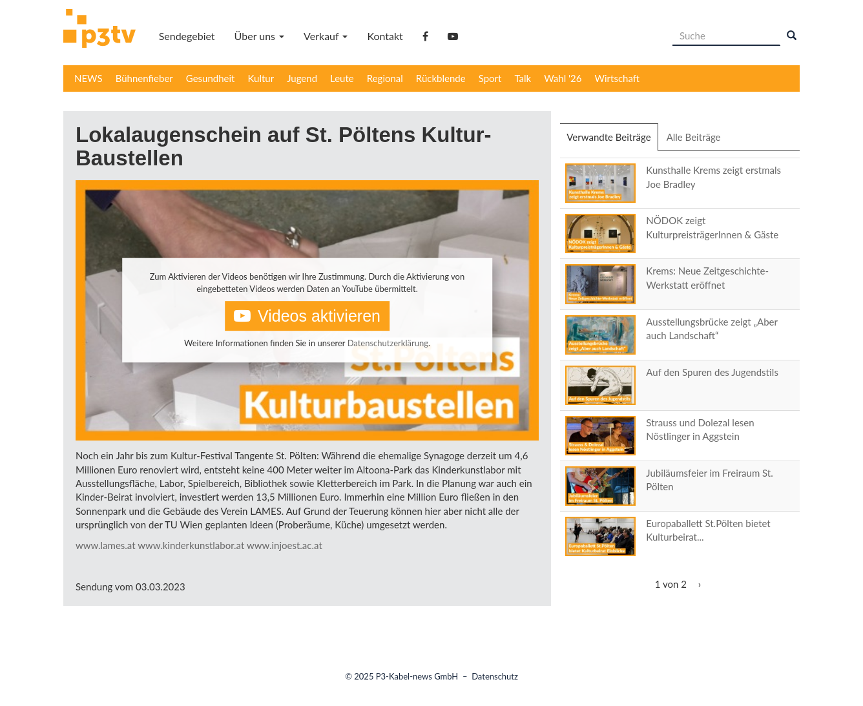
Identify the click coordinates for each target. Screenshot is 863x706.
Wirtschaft (617, 78)
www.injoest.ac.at (284, 545)
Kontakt (384, 36)
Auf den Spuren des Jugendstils (712, 372)
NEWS (88, 78)
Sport (490, 78)
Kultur (261, 78)
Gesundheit (210, 78)
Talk (522, 78)
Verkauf (326, 36)
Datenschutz (495, 676)
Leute (342, 78)
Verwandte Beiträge (612, 140)
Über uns (259, 36)
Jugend (302, 78)
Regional (385, 78)
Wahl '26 (562, 78)
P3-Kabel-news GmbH (417, 676)
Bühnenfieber (144, 78)
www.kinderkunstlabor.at (191, 545)
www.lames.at (106, 545)
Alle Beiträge (694, 137)
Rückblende (441, 78)
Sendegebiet (187, 36)
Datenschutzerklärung (388, 343)
